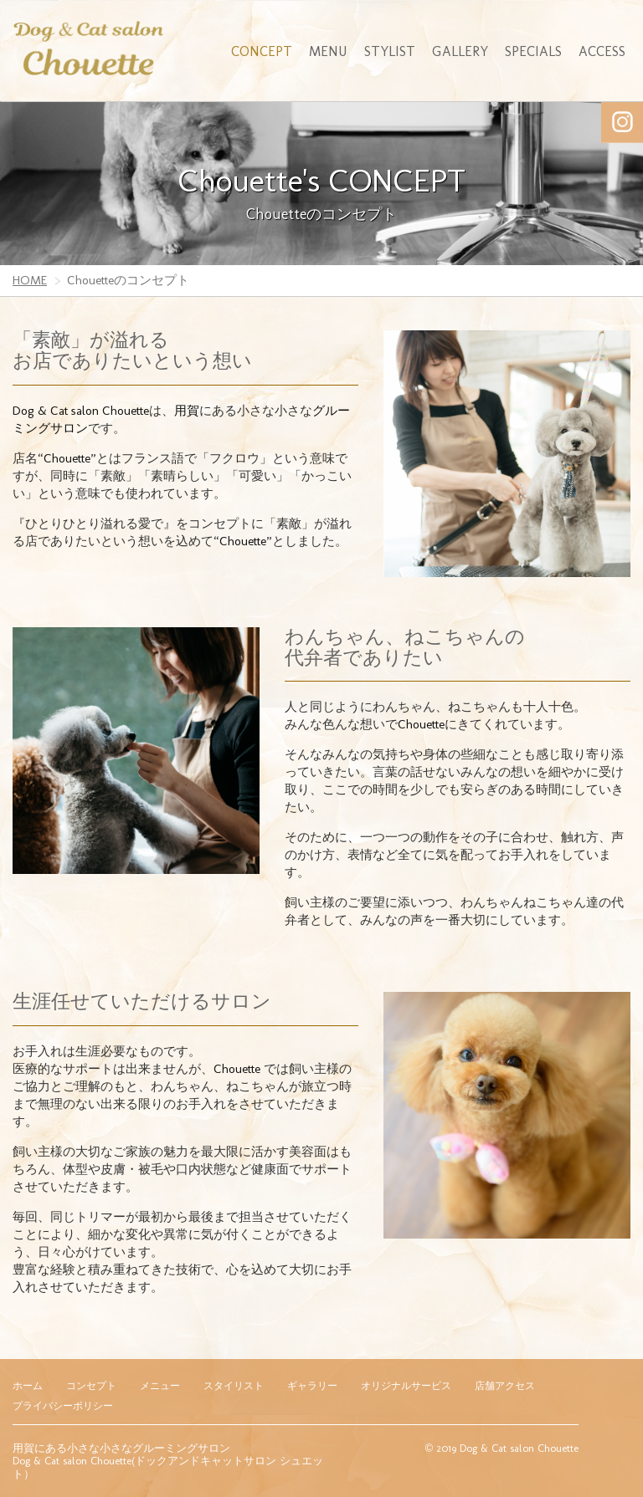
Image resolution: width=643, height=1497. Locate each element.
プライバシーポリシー (63, 1406)
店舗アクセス (505, 1386)
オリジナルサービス (406, 1386)
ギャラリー (312, 1386)
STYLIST (389, 51)
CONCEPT (261, 51)
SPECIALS (533, 51)
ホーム (28, 1386)
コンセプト (91, 1386)
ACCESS (602, 51)
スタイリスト (233, 1386)
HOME (30, 280)
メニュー (160, 1386)
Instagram (622, 122)
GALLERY (460, 51)
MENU (328, 51)
